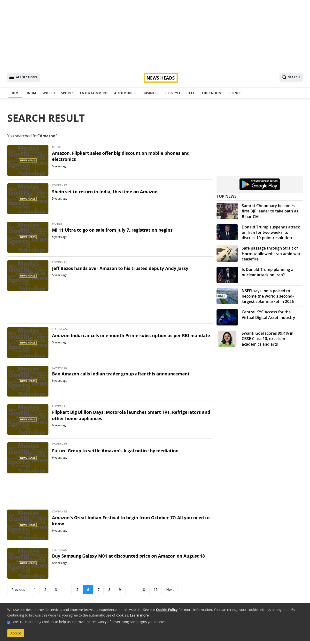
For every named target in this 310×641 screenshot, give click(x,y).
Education (211, 93)
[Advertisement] (155, 34)
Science (234, 93)
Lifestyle (173, 93)
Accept (15, 633)
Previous (18, 589)
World (49, 93)
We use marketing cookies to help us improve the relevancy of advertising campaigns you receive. (89, 621)
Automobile (125, 93)
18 (143, 589)
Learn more (139, 615)
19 (155, 589)
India (31, 93)
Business (150, 93)
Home (15, 93)
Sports (67, 93)
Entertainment (94, 93)
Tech (191, 93)
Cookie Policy (167, 609)
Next (170, 589)
